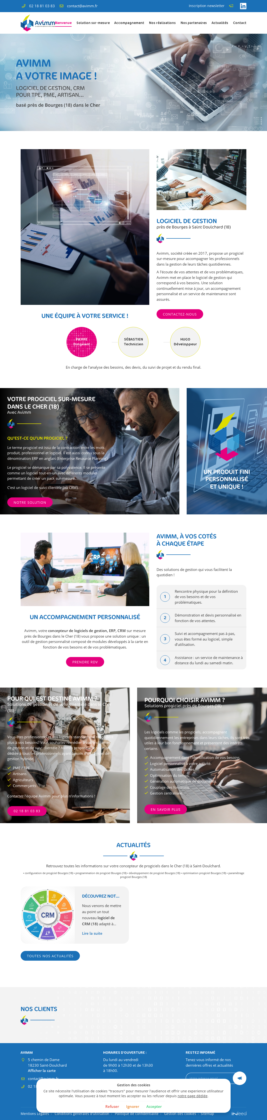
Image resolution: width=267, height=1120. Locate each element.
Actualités (220, 23)
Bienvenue (63, 23)
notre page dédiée (193, 1096)
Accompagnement (129, 23)
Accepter (154, 1106)
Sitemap (207, 1114)
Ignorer (132, 1106)
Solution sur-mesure (93, 23)
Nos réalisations (162, 23)
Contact (239, 23)
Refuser (112, 1106)
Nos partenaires (194, 23)
